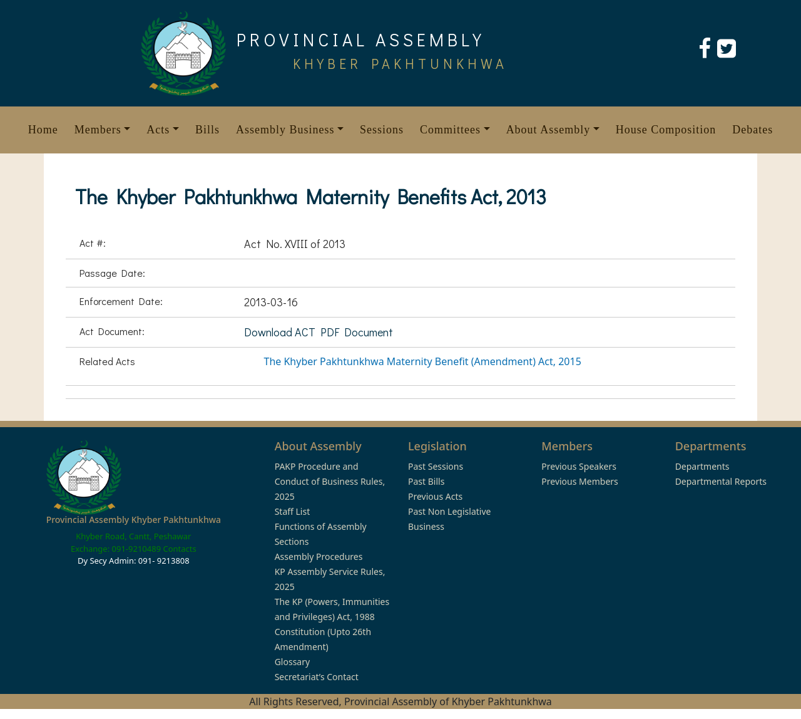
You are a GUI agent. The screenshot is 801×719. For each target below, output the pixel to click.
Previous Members (579, 481)
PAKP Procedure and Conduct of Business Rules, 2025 (330, 481)
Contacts (179, 548)
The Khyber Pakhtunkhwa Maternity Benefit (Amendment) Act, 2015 (422, 361)
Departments (702, 466)
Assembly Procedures (319, 556)
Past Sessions (435, 466)
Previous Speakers (578, 466)
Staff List (292, 511)
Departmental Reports (721, 481)
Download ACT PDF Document (318, 331)
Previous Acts (435, 496)
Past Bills (426, 481)
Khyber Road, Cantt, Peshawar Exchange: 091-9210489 (131, 542)
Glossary (292, 662)
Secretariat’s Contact (317, 677)
